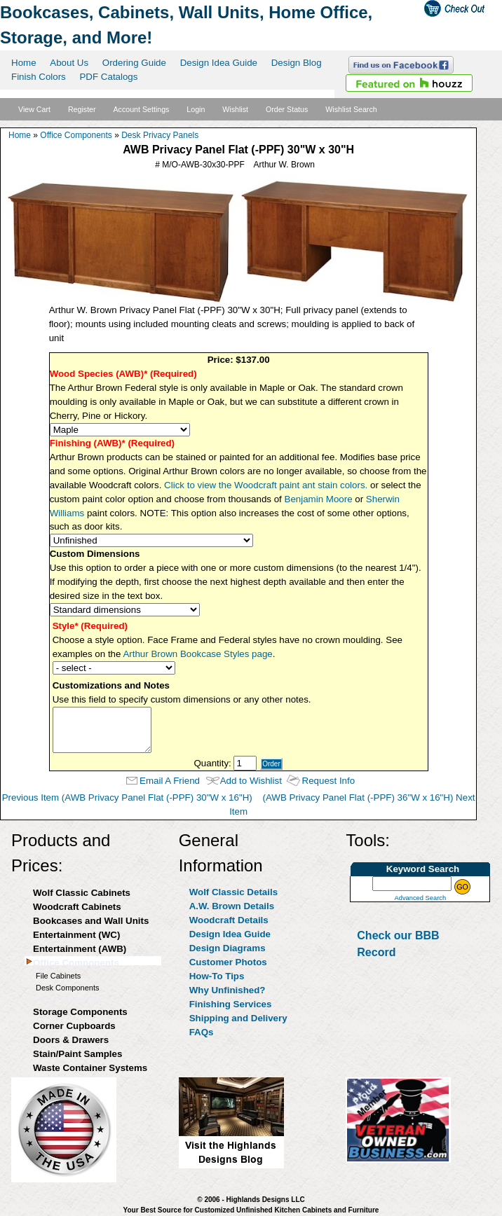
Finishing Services (230, 1004)
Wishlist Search (350, 109)
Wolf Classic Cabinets (81, 892)
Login (195, 109)
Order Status (287, 109)
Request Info (328, 780)
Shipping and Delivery (238, 1018)
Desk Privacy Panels (159, 135)
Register (82, 109)
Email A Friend (170, 780)
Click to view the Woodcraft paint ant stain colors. (265, 485)
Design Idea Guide (218, 62)
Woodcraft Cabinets (77, 906)
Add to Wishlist (251, 780)
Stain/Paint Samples (77, 1054)
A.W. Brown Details (231, 906)
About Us (69, 62)
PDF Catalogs (108, 76)
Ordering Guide (134, 62)
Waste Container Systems (90, 1068)
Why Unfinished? (227, 990)
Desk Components (68, 987)
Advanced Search (420, 897)
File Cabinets (58, 976)
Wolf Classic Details (233, 892)
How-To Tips (217, 976)
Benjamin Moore (319, 499)
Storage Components (80, 1012)
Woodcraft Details (229, 920)
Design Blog (296, 62)
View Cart (34, 109)
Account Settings (141, 109)
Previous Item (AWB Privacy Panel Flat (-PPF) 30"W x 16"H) (127, 797)
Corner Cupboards (74, 1026)
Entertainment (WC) (76, 935)
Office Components (76, 135)
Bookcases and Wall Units (91, 921)
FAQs (201, 1032)
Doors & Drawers (71, 1040)
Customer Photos (228, 962)
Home (23, 62)
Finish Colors (38, 76)
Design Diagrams (227, 948)
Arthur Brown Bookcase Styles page (197, 654)
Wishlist (235, 109)
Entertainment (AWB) (79, 949)
